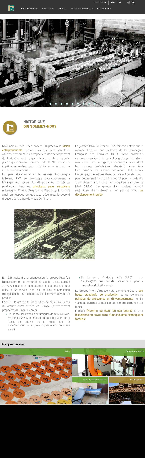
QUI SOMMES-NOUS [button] (29, 9)
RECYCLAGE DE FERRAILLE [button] (82, 9)
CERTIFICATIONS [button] (104, 9)
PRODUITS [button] (62, 9)
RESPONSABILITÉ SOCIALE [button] (32, 16)
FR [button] (120, 2)
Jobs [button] (113, 2)
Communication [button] (100, 2)
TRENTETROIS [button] (48, 9)
